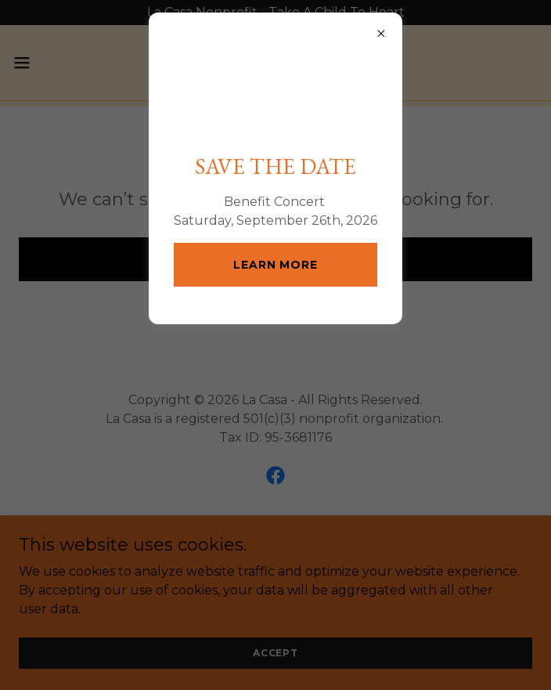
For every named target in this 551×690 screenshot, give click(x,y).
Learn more (275, 333)
